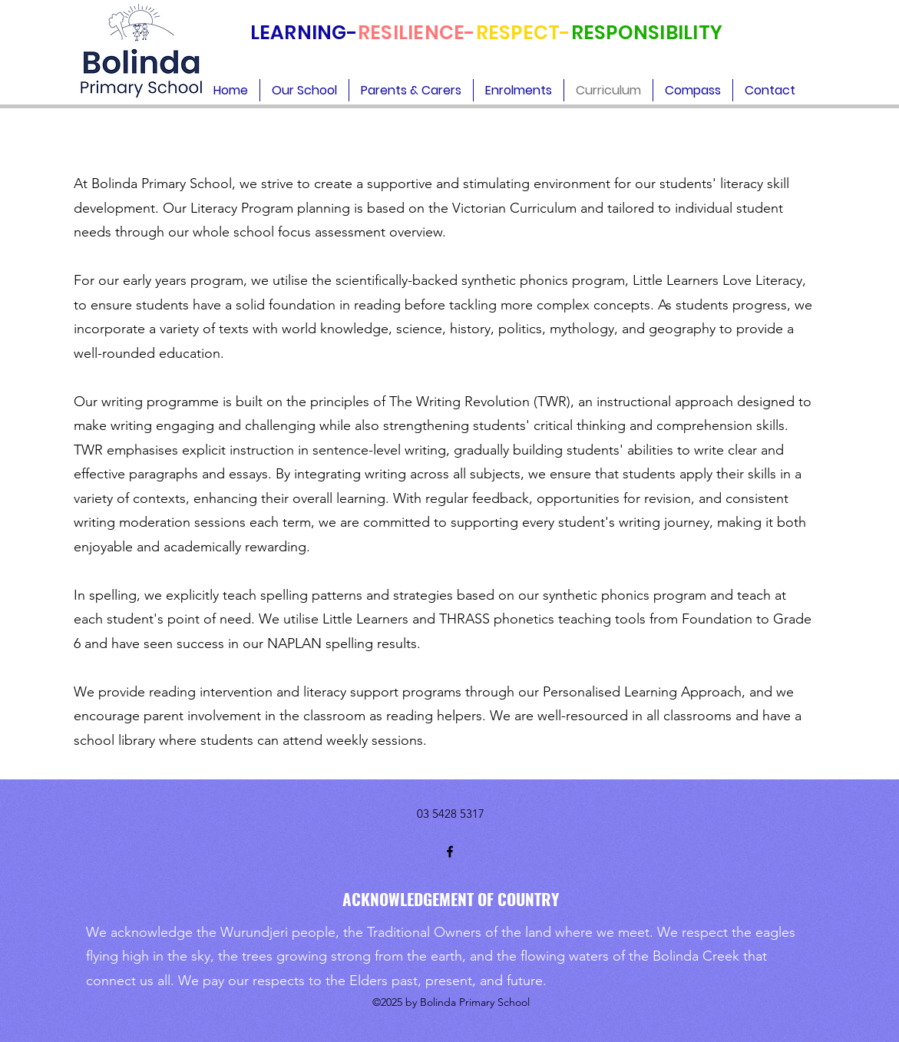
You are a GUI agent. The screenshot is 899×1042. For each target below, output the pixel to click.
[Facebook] (450, 851)
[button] (304, 90)
